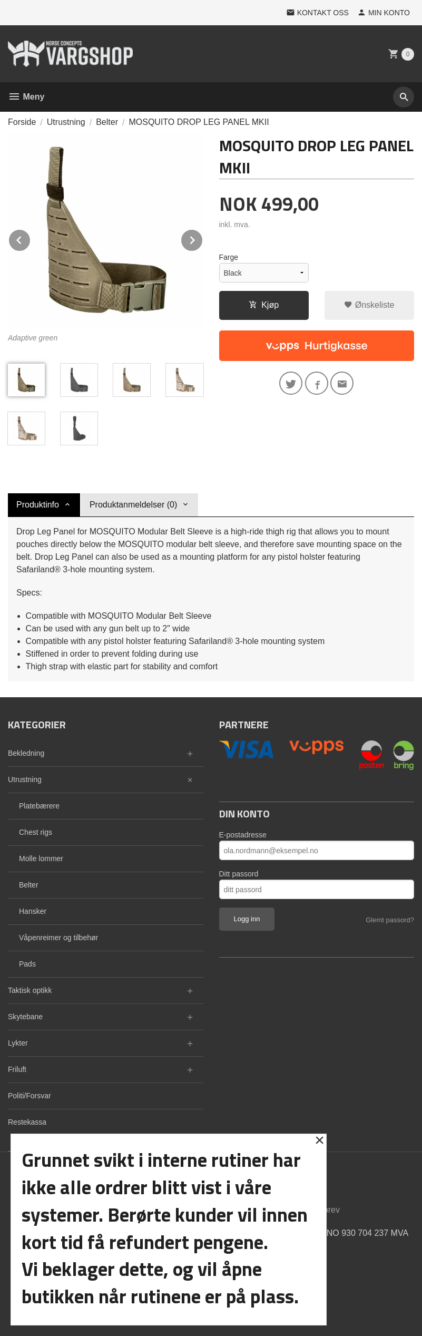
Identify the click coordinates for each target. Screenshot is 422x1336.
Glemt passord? (390, 920)
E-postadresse (243, 835)
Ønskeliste (369, 304)
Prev (30, 238)
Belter (28, 885)
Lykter (18, 1043)
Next (202, 238)
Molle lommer (41, 858)
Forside (22, 122)
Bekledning (26, 753)
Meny (26, 96)
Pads (27, 964)
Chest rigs (35, 832)
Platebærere (39, 806)
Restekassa (27, 1122)
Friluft (17, 1069)
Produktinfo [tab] (37, 504)
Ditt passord (239, 874)
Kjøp (264, 304)
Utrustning (25, 779)
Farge (229, 257)
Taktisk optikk (30, 990)
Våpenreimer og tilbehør (58, 937)
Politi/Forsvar (29, 1095)
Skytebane (25, 1016)
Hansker (32, 911)
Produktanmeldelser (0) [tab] (133, 504)
